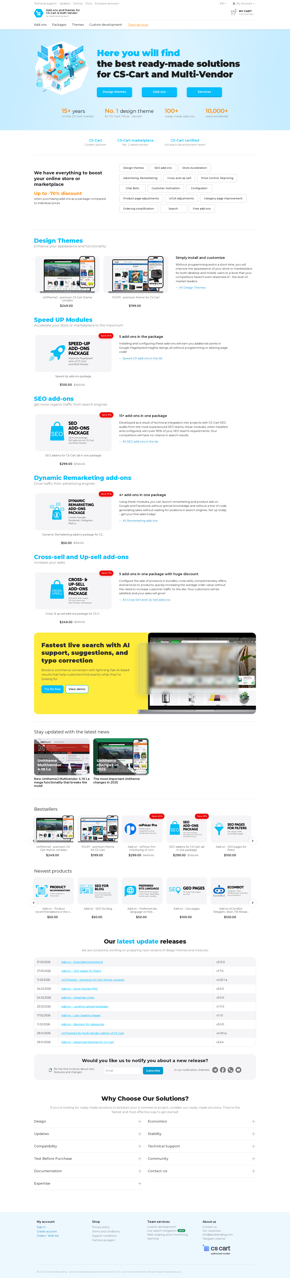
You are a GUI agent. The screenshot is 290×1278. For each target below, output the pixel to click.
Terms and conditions (106, 1231)
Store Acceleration (194, 168)
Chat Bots (132, 188)
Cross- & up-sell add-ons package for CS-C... (73, 613)
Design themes (114, 92)
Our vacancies (212, 1230)
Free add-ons (202, 208)
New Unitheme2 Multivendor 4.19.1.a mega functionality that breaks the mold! (62, 782)
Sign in (41, 1227)
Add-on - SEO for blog (98, 908)
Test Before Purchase (53, 1159)
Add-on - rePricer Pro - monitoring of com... (142, 848)
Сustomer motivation (166, 188)
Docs (88, 3)
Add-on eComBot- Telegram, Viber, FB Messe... (231, 910)
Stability (154, 1134)
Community (158, 1159)
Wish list (53, 1235)
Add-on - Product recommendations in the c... (54, 910)
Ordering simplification (138, 208)
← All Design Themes (190, 287)
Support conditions (104, 1235)
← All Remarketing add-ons (138, 520)
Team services (138, 24)
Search (173, 208)
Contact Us (157, 1171)
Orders (41, 1235)
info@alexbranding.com (218, 1234)
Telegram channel (214, 1238)
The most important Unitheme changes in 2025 (116, 780)
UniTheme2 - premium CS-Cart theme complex (67, 299)
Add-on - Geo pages (187, 908)
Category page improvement (223, 198)
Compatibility (45, 1146)
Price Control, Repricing (217, 178)
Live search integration (162, 1230)
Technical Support (164, 1146)
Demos (78, 3)
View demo (77, 689)
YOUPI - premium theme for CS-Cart (136, 297)
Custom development (105, 24)
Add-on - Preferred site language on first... (142, 910)
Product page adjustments (141, 198)
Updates (64, 3)
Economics (157, 1121)
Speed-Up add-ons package (73, 376)
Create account (47, 1231)
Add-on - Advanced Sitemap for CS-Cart (87, 1042)
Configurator (199, 188)
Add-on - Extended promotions (82, 962)
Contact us (210, 1227)
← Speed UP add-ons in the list (140, 358)
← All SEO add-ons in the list (138, 441)
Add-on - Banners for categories (82, 1024)
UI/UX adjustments (181, 198)
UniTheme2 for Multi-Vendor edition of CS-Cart (92, 1033)
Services (204, 92)
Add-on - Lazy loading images (81, 1015)
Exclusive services (106, 3)
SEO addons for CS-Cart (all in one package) (73, 455)
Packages (59, 24)
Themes (78, 24)
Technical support (45, 3)
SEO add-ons (163, 168)
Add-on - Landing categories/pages (84, 1006)
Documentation (48, 1171)
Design (40, 1121)
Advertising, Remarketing (140, 178)
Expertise (42, 1183)
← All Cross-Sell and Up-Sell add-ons (144, 599)
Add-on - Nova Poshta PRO (79, 988)
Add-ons (40, 24)
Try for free (52, 689)
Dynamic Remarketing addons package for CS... (73, 534)
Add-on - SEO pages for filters (231, 848)
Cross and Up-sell (179, 178)
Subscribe (153, 1070)
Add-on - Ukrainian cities (77, 997)
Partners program (103, 1240)
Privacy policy (101, 1227)
